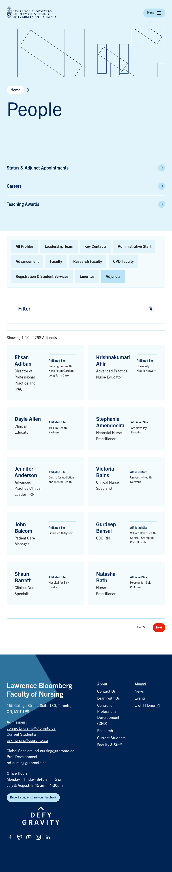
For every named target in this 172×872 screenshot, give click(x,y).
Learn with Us (108, 698)
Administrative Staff (134, 246)
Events (140, 698)
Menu (154, 13)
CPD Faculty (123, 261)
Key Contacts (95, 246)
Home (15, 90)
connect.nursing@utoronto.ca (31, 728)
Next (159, 627)
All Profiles (25, 246)
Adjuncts (113, 276)
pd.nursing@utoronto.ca (54, 751)
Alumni (140, 684)
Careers (14, 186)
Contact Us (106, 691)
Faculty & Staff (109, 745)
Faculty (56, 261)
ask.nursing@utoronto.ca (27, 740)
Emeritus (87, 276)
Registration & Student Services (42, 276)
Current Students (111, 738)
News (139, 691)
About (102, 684)
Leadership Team (59, 246)
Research (105, 731)
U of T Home (145, 705)
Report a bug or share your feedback (33, 797)
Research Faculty (87, 261)
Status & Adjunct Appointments (38, 168)
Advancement (27, 261)
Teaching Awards (23, 204)
